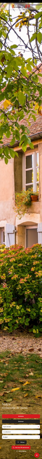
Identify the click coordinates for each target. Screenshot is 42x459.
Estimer (21, 426)
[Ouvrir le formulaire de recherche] (21, 447)
